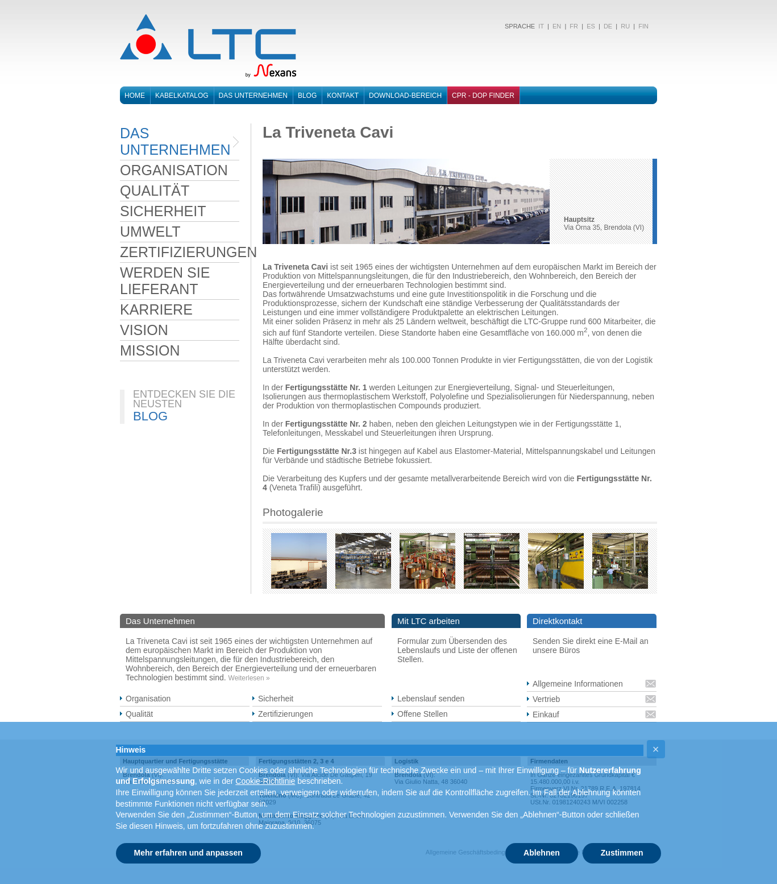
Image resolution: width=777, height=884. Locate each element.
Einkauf (546, 714)
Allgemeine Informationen (578, 683)
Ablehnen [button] (541, 852)
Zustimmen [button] (622, 852)
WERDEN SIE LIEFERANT (165, 281)
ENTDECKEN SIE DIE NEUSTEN (184, 399)
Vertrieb (546, 699)
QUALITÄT (154, 191)
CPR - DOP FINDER (483, 96)
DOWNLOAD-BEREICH (405, 96)
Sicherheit (275, 698)
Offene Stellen (422, 713)
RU (625, 26)
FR (574, 26)
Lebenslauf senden (430, 698)
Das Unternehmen (253, 96)
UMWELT (150, 231)
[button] (656, 749)
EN (556, 26)
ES (591, 26)
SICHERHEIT (163, 211)
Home (134, 96)
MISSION (150, 350)
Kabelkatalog (182, 96)
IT (540, 26)
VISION (144, 330)
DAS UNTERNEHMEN (175, 141)
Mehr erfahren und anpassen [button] (188, 852)
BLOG (150, 416)
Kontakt (343, 96)
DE (608, 26)
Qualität (139, 713)
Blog (307, 96)
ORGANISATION (174, 170)
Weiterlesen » (249, 678)
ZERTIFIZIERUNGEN (179, 252)
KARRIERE (156, 309)
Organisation (148, 698)
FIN (643, 26)
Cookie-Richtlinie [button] (265, 781)
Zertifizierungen (285, 713)
